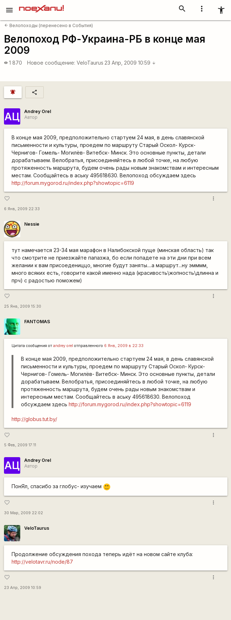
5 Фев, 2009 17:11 (20, 445)
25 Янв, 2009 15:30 (22, 306)
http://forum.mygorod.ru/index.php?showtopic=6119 (73, 183)
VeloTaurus (90, 63)
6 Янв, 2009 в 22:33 (124, 345)
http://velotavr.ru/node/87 (42, 562)
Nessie (31, 224)
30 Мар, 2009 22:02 (23, 513)
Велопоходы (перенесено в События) (48, 25)
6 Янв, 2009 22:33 (22, 209)
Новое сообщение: (51, 63)
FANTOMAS (37, 321)
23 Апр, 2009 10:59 (130, 63)
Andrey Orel (37, 111)
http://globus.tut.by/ (34, 419)
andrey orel (63, 345)
